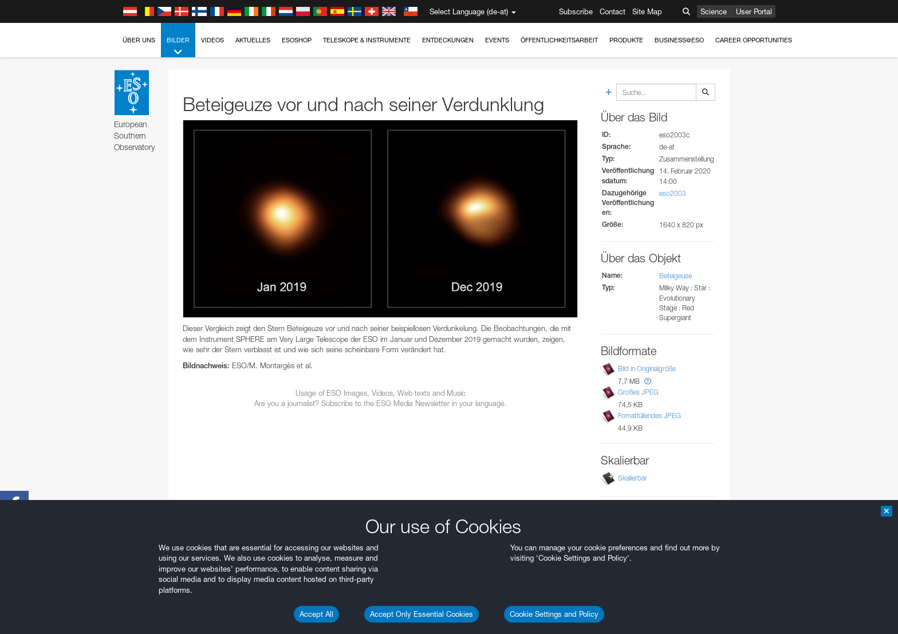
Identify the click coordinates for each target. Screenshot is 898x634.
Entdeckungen (448, 40)
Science (713, 11)
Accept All (316, 614)
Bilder (178, 46)
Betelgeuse (675, 275)
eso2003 (672, 193)
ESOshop (297, 40)
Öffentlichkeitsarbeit (559, 40)
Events (497, 40)
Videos (212, 40)
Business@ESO (679, 40)
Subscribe (576, 11)
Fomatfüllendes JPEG (649, 415)
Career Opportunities (753, 40)
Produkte (626, 40)
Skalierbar (632, 478)
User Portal (754, 11)
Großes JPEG (638, 392)
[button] (647, 381)
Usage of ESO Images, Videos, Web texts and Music (381, 392)
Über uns (139, 40)
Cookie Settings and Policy (554, 614)
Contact (612, 11)
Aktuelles (252, 40)
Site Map (647, 11)
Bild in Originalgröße (647, 368)
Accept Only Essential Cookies (421, 614)
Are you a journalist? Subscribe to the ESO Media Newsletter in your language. (380, 403)
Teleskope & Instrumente (367, 40)
